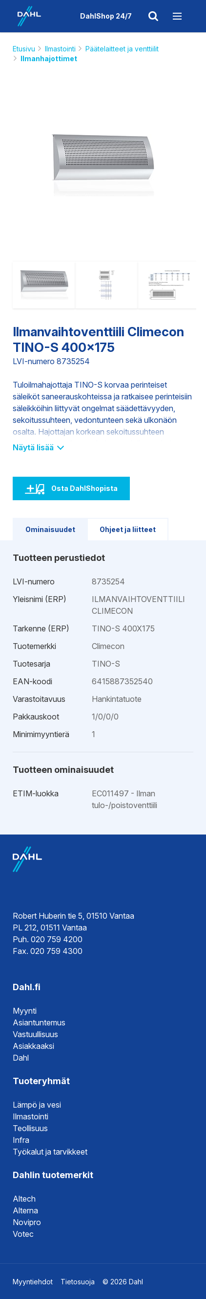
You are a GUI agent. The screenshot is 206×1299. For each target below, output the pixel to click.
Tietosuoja (78, 1281)
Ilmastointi (60, 49)
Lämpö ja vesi (37, 1105)
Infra (21, 1140)
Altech (24, 1199)
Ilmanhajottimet (49, 58)
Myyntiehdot (33, 1281)
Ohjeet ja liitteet (128, 529)
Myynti (25, 1011)
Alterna (25, 1210)
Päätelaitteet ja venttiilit (122, 49)
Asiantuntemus (39, 1022)
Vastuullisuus (35, 1034)
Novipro (27, 1222)
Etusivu (24, 49)
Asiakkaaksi (33, 1046)
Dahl (21, 1058)
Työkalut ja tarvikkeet (50, 1152)
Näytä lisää (38, 447)
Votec (23, 1234)
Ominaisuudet (50, 529)
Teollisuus (30, 1128)
